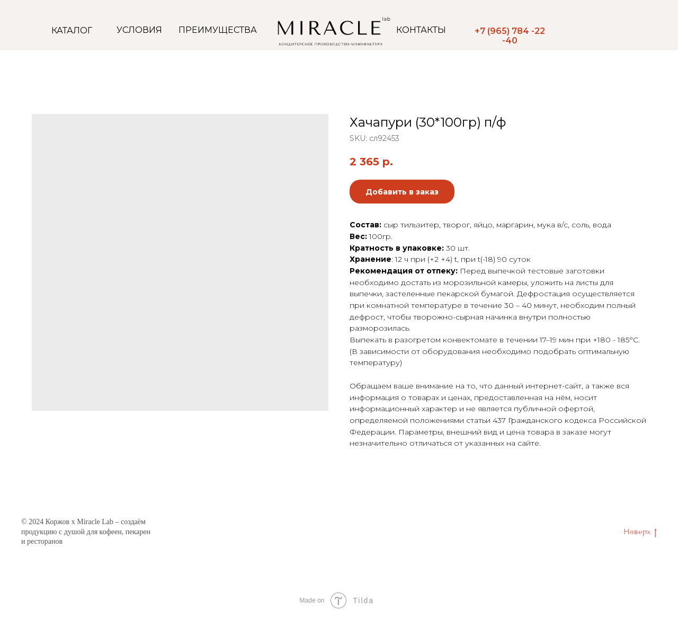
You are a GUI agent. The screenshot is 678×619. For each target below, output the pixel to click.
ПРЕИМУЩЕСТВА (218, 30)
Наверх (640, 532)
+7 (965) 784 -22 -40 (510, 36)
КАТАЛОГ (71, 30)
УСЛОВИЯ (139, 30)
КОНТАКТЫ (421, 30)
